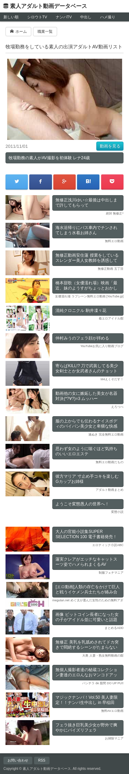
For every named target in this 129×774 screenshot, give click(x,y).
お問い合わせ (18, 760)
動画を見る (110, 146)
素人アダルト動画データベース (48, 6)
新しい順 (11, 17)
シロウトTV (37, 17)
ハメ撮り (107, 17)
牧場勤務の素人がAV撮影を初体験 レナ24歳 (49, 157)
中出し (86, 17)
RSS (41, 760)
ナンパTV (64, 17)
